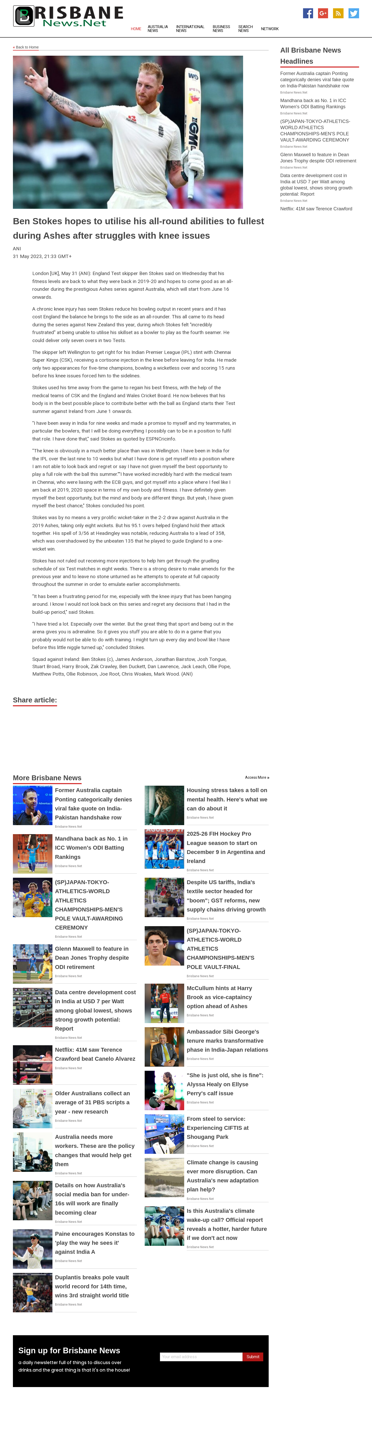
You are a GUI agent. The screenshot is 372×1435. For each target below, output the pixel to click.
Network (270, 29)
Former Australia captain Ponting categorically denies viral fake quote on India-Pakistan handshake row (317, 79)
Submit (253, 1356)
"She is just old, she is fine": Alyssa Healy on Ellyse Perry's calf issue (225, 1084)
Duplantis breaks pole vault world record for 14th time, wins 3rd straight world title (92, 1286)
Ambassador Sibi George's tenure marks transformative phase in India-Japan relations (227, 1040)
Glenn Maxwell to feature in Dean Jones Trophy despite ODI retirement (92, 957)
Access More (255, 777)
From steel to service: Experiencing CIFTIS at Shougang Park (218, 1128)
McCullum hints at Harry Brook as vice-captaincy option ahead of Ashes (219, 997)
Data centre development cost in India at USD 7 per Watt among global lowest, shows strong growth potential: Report (95, 1010)
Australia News (158, 29)
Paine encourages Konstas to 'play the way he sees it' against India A (95, 1243)
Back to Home (26, 47)
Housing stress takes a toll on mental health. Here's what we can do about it (227, 799)
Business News (221, 29)
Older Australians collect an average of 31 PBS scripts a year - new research (92, 1102)
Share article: (35, 700)
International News (190, 29)
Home (136, 29)
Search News (245, 29)
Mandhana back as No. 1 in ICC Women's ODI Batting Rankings (91, 847)
